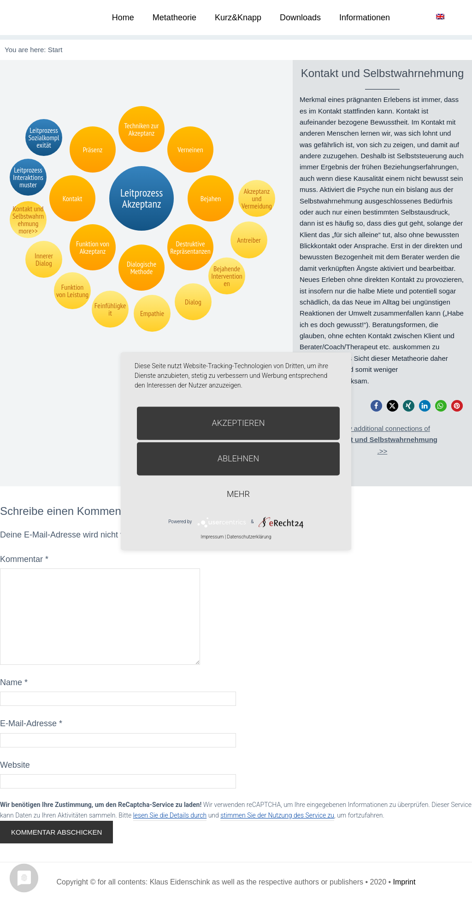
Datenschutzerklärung (249, 536)
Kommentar (24, 559)
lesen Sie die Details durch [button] (170, 815)
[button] (376, 406)
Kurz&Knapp (238, 17)
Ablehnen (239, 458)
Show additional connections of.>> (382, 439)
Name (14, 682)
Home (123, 17)
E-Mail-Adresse (31, 723)
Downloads (300, 17)
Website (15, 765)
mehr (238, 494)
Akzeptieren (238, 423)
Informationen (364, 17)
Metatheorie (174, 17)
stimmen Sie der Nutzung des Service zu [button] (277, 815)
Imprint (404, 882)
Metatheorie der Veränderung (34, 17)
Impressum (212, 536)
